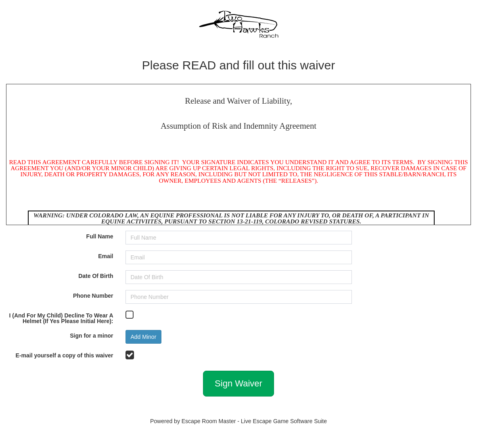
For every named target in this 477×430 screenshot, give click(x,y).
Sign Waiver (238, 383)
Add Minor (144, 337)
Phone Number (93, 295)
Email (105, 256)
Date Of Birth (95, 276)
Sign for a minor (91, 335)
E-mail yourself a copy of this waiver (64, 355)
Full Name (99, 236)
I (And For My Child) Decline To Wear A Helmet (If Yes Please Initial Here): (61, 318)
